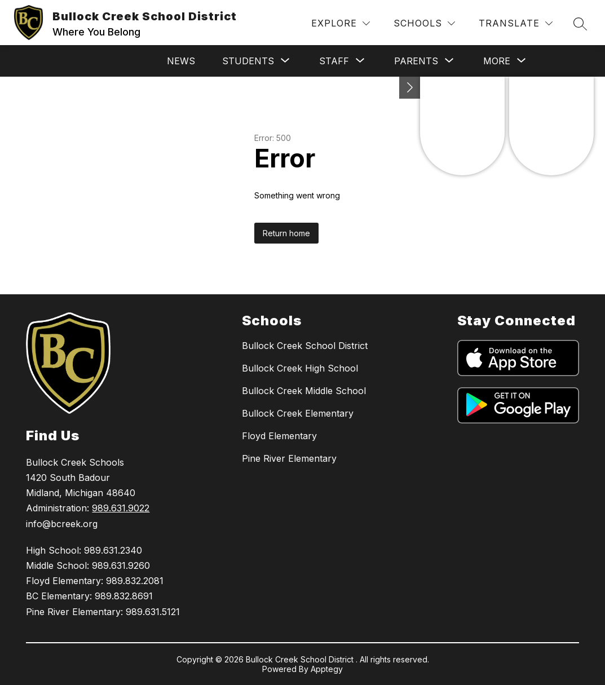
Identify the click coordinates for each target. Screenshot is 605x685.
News (181, 61)
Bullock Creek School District (305, 345)
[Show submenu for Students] (248, 61)
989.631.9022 (120, 508)
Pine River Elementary (289, 458)
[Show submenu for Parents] (416, 61)
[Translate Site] (515, 23)
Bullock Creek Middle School (304, 390)
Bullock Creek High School (300, 368)
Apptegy (327, 669)
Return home (286, 233)
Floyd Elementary (279, 435)
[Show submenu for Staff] (334, 61)
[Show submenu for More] (496, 61)
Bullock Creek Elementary (298, 413)
